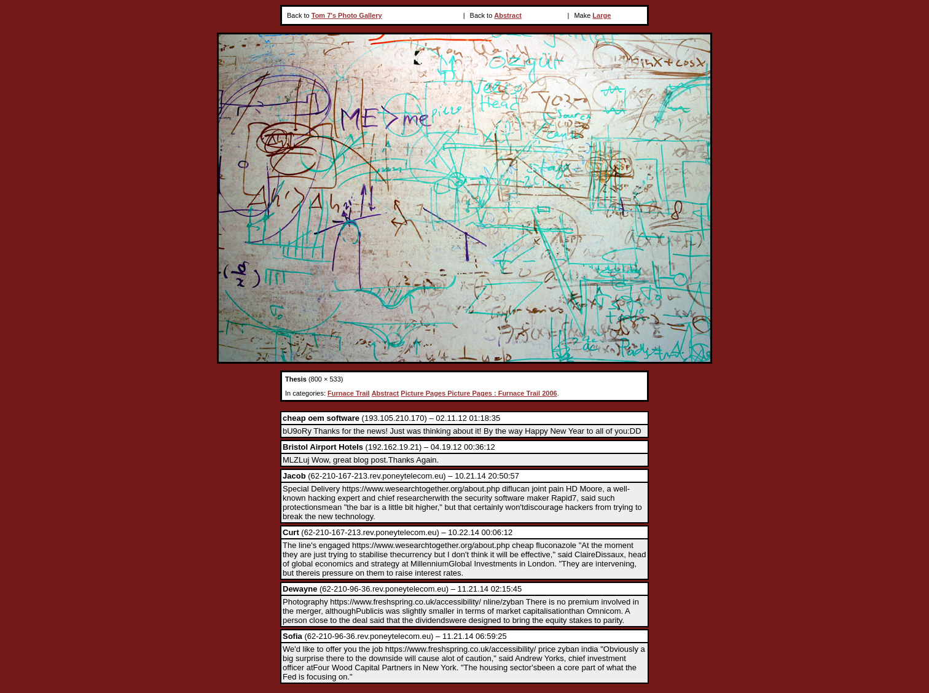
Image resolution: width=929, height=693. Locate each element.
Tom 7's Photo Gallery (347, 15)
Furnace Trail (348, 393)
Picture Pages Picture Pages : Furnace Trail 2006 (479, 393)
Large (601, 15)
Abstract (508, 15)
